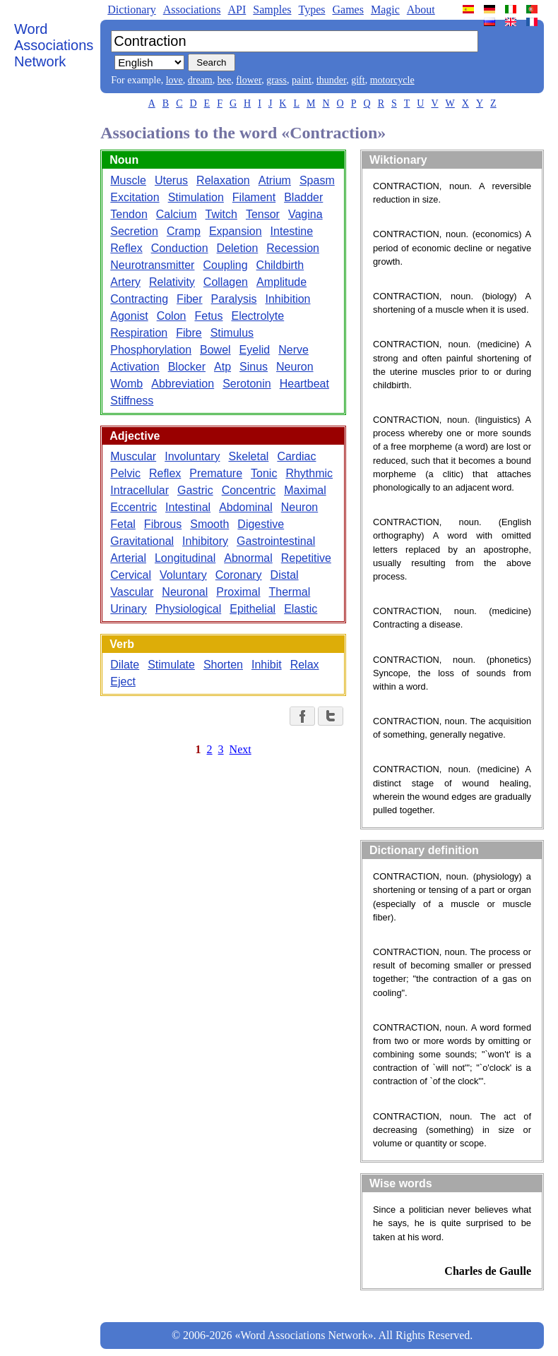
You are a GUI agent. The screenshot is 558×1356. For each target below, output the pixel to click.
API (236, 10)
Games (347, 10)
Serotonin (246, 384)
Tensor (263, 214)
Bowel (215, 350)
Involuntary (192, 456)
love (174, 80)
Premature (215, 473)
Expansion (235, 231)
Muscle (128, 180)
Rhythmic (309, 473)
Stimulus (232, 333)
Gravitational (142, 541)
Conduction (179, 248)
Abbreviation (182, 384)
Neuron (294, 367)
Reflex (126, 248)
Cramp (184, 231)
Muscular (133, 456)
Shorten (223, 665)
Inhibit (266, 665)
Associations (192, 10)
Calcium (176, 214)
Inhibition (287, 299)
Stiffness (131, 401)
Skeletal (248, 456)
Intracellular (139, 490)
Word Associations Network (53, 45)
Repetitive (306, 558)
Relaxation (223, 180)
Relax (304, 665)
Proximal (238, 592)
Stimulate (171, 665)
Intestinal (187, 507)
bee (224, 80)
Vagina (305, 214)
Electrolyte (257, 316)
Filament (253, 197)
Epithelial (252, 609)
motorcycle (392, 80)
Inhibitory (205, 541)
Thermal (290, 592)
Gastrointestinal (276, 541)
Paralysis (234, 299)
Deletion (238, 248)
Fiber (189, 299)
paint (301, 80)
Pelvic (125, 473)
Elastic (300, 609)
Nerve (293, 350)
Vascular (131, 592)
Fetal (123, 524)
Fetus (208, 316)
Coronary (238, 575)
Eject (123, 682)
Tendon (129, 214)
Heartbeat (304, 384)
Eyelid (255, 350)
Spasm (317, 180)
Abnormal (248, 558)
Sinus (253, 367)
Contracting (139, 299)
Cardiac (296, 456)
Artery (125, 282)
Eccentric (133, 507)
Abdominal (246, 507)
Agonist (129, 316)
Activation (134, 367)
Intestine (292, 231)
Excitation (134, 197)
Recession (292, 248)
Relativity (172, 282)
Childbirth (280, 265)
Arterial (128, 558)
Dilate (124, 665)
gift (357, 80)
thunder (331, 80)
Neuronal (185, 592)
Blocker (187, 367)
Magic (385, 10)
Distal (285, 575)
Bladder (303, 197)
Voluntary (183, 575)
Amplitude (281, 282)
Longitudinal (185, 558)
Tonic (264, 473)
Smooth (209, 524)
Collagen (225, 282)
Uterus (171, 180)
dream (200, 80)
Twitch (221, 214)
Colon (171, 316)
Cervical (130, 575)
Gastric (195, 490)
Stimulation (196, 197)
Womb (126, 384)
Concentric (248, 490)
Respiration (138, 333)
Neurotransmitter (152, 265)
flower (248, 80)
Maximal (305, 490)
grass (276, 80)
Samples (272, 10)
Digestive (260, 524)
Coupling (225, 265)
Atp (222, 367)
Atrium (275, 180)
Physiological (188, 609)
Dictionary (131, 10)
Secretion (134, 231)
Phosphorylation (150, 350)
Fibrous (163, 524)
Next (240, 749)
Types (311, 10)
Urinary (128, 609)
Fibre (188, 333)
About (421, 10)
